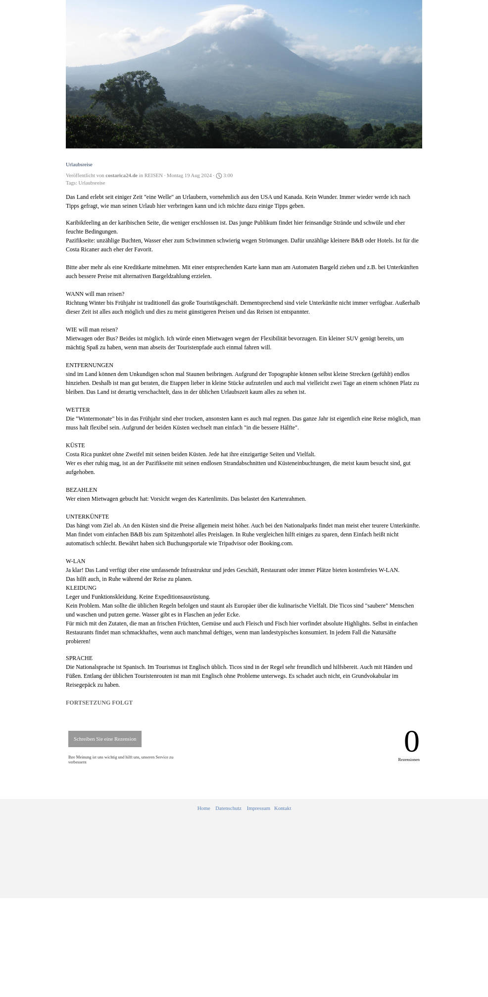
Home (203, 808)
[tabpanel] (244, 808)
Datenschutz (228, 808)
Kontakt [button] (282, 808)
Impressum (258, 808)
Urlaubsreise (92, 183)
